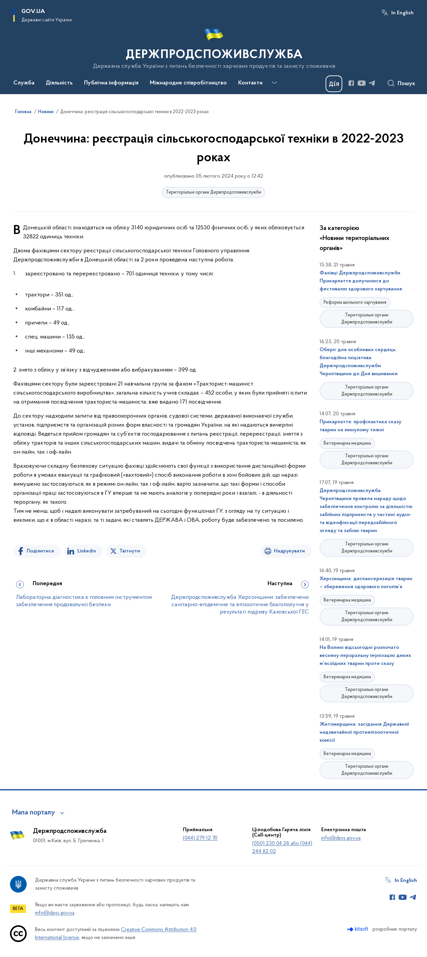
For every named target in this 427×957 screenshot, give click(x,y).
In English (402, 13)
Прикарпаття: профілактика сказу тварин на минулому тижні (360, 426)
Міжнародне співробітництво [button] (188, 83)
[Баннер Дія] (334, 83)
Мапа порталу (33, 812)
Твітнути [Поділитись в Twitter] (129, 551)
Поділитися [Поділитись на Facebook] (40, 551)
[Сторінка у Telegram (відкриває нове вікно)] (372, 83)
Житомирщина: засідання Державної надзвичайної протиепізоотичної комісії (364, 732)
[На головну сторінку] (213, 46)
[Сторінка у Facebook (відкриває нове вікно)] (351, 83)
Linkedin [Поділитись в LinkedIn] (86, 551)
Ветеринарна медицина (347, 443)
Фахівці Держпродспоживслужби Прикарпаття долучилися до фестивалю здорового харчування (361, 281)
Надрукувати (289, 551)
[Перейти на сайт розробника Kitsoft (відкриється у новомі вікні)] (358, 929)
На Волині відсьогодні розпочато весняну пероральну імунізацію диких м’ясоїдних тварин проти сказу (365, 655)
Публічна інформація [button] (111, 83)
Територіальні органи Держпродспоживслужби (213, 192)
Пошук (406, 84)
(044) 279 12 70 (200, 838)
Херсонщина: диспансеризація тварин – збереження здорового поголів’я (366, 582)
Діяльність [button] (59, 83)
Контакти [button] (250, 83)
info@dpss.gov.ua (341, 838)
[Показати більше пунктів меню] (274, 83)
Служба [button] (23, 83)
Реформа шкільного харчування (355, 302)
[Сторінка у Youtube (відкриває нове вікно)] (362, 83)
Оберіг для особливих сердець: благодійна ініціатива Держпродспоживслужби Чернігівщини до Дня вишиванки (359, 362)
